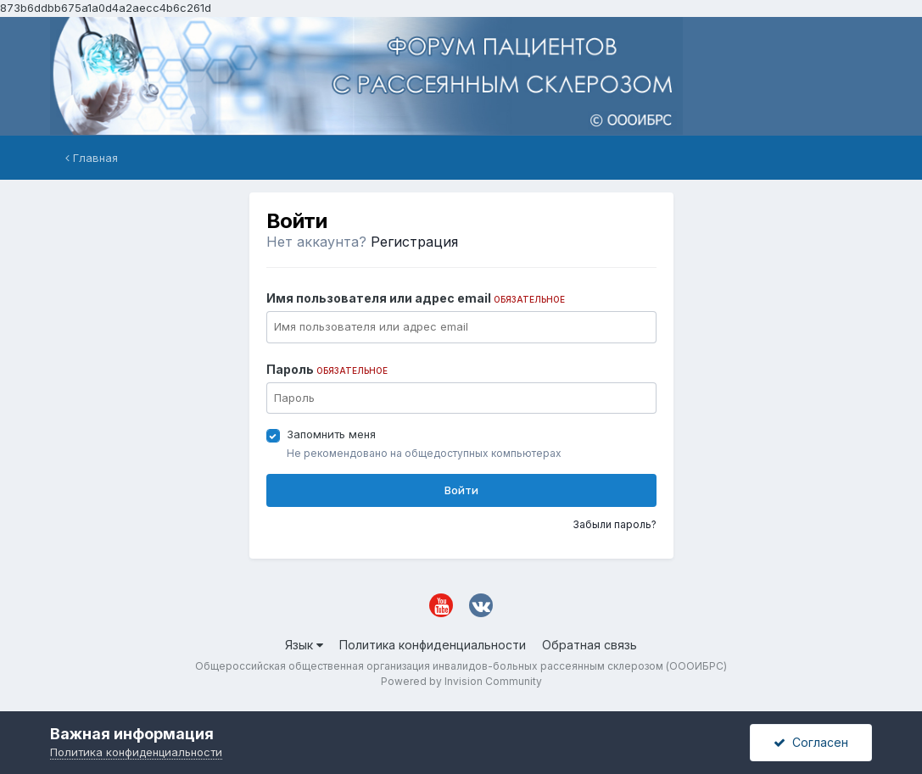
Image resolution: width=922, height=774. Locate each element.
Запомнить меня (331, 434)
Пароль (327, 369)
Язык (304, 645)
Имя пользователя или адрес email (415, 298)
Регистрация (414, 241)
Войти (461, 490)
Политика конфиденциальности (432, 645)
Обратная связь (589, 645)
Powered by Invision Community (461, 681)
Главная (91, 157)
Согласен (811, 742)
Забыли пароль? (615, 524)
